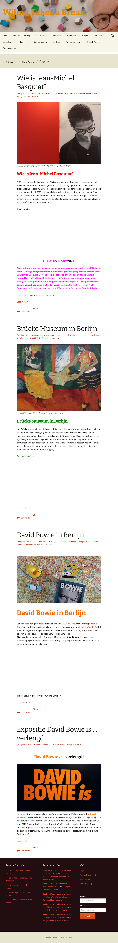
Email (82, 905)
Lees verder (23, 301)
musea (46, 338)
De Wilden (21, 338)
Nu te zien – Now (73, 42)
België (85, 35)
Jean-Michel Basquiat (82, 93)
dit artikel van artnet (46, 295)
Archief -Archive (94, 42)
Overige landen (40, 42)
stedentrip (48, 544)
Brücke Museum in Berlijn (57, 329)
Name (82, 896)
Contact (56, 42)
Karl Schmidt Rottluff (34, 338)
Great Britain (8, 42)
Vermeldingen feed (88, 875)
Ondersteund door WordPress (59, 937)
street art (35, 96)
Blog (5, 35)
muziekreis (38, 544)
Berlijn (72, 335)
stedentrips (55, 338)
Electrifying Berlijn (89, 627)
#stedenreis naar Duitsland (57, 335)
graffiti (70, 93)
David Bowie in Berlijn (50, 535)
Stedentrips (56, 35)
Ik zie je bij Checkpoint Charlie (55, 910)
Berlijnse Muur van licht (52, 900)
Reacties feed (86, 879)
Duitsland (98, 35)
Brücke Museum (82, 335)
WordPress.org (86, 883)
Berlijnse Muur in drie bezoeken (56, 920)
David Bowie (61, 93)
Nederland (71, 35)
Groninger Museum (85, 541)
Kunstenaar (38, 93)
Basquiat (51, 93)
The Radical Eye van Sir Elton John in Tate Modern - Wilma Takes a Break (57, 873)
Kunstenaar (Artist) (21, 35)
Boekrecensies (9, 48)
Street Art (40, 35)
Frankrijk (24, 42)
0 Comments (24, 311)
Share (35, 308)
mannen (26, 96)
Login (82, 870)
